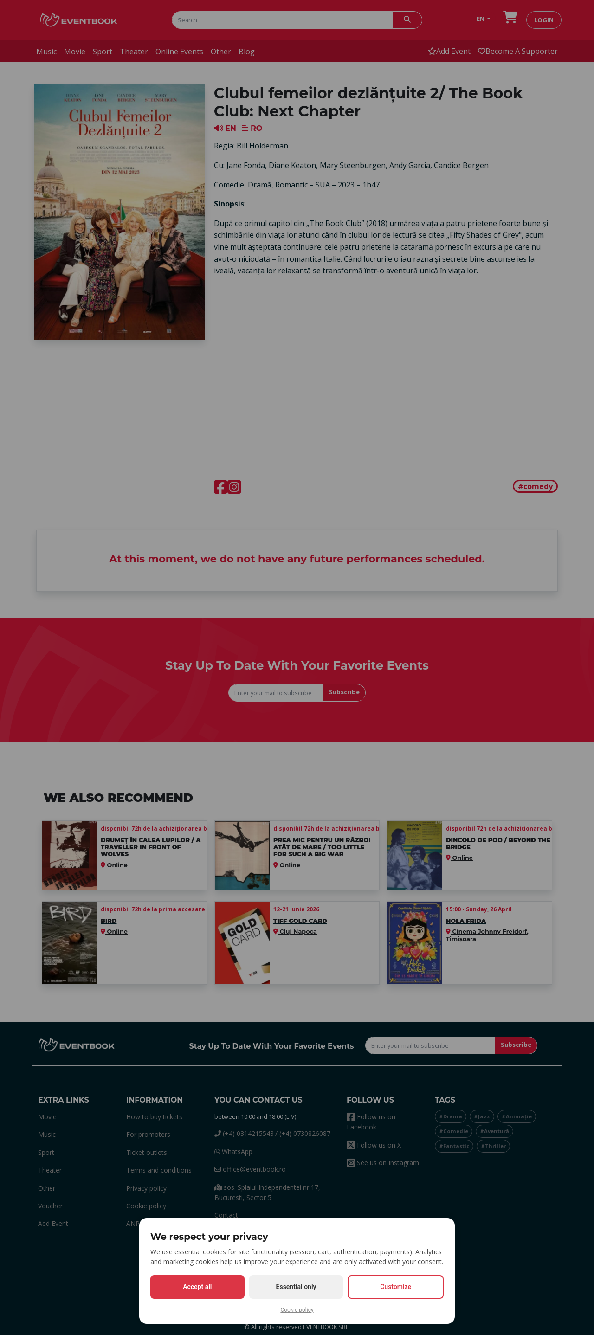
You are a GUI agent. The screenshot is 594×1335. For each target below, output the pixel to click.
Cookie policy (296, 1310)
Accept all (197, 1286)
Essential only (296, 1286)
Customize (395, 1286)
